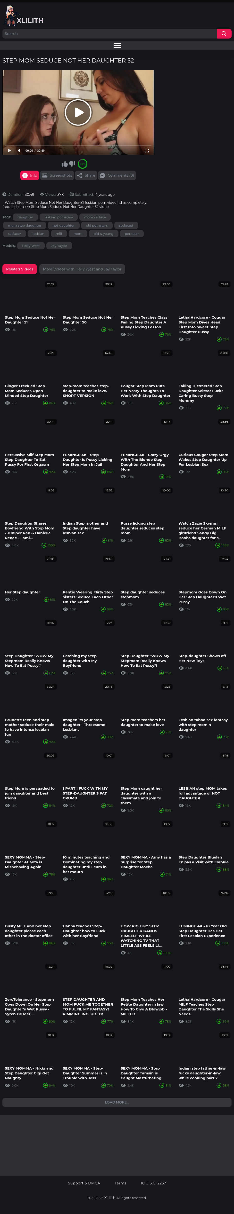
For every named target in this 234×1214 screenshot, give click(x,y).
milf (59, 234)
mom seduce (95, 217)
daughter (25, 217)
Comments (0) (121, 175)
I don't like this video (72, 164)
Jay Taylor (59, 246)
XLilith (110, 1198)
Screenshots (61, 175)
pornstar (132, 234)
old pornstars (97, 225)
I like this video (64, 164)
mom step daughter (24, 225)
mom (78, 234)
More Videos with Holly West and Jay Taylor (82, 269)
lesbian (38, 234)
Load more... (117, 1102)
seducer (14, 234)
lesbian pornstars (58, 217)
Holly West (31, 246)
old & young (103, 234)
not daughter (64, 225)
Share (90, 175)
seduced (126, 225)
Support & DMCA (84, 1183)
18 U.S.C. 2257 (153, 1183)
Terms (120, 1183)
